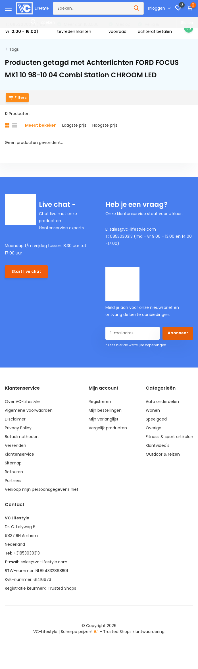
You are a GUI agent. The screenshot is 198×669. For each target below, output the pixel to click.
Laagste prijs (74, 125)
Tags (14, 49)
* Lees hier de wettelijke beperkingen (135, 345)
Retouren (14, 472)
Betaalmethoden (22, 436)
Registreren (100, 401)
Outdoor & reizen (163, 454)
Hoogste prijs (105, 125)
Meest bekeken (41, 125)
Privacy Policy (18, 428)
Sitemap (13, 463)
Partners (13, 480)
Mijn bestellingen (105, 410)
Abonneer (178, 333)
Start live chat (26, 271)
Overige (153, 428)
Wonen (153, 410)
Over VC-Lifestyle (22, 401)
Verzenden (15, 445)
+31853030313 (27, 553)
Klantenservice (19, 454)
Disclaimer (15, 419)
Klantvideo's (157, 445)
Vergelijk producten (108, 428)
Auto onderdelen (162, 401)
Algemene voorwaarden (29, 410)
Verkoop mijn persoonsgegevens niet (41, 489)
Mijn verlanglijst (103, 419)
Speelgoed (156, 419)
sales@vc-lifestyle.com (44, 562)
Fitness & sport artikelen (169, 436)
